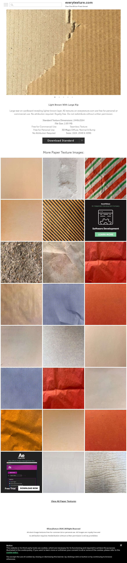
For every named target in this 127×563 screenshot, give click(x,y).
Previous (4, 52)
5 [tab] (72, 97)
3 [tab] (63, 97)
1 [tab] (54, 97)
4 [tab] (67, 97)
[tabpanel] (63, 52)
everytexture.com (79, 4)
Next (122, 52)
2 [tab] (59, 97)
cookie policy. (12, 552)
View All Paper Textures (63, 501)
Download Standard (60, 140)
